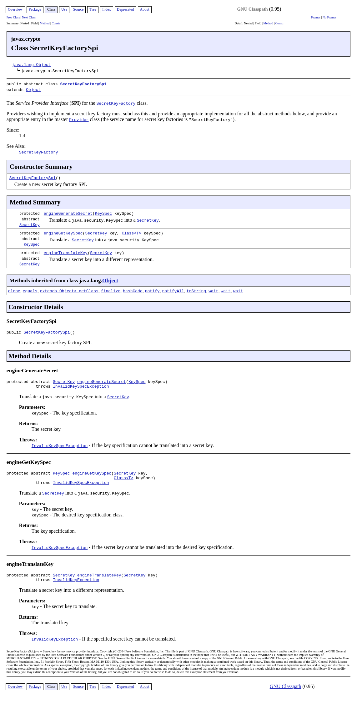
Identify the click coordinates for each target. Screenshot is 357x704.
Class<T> (131, 231)
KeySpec (103, 212)
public (15, 331)
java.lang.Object (31, 64)
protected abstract (30, 382)
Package (35, 9)
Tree (92, 9)
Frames (315, 17)
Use (64, 9)
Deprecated (125, 9)
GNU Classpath (252, 9)
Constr (56, 23)
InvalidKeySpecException (81, 387)
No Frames (329, 17)
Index (106, 9)
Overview (15, 9)
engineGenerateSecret (68, 212)
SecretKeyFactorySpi (83, 84)
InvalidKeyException (76, 586)
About (144, 9)
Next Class (29, 17)
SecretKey (29, 223)
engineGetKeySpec (63, 231)
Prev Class (13, 17)
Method (44, 23)
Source (78, 9)
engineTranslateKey (66, 251)
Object (33, 89)
